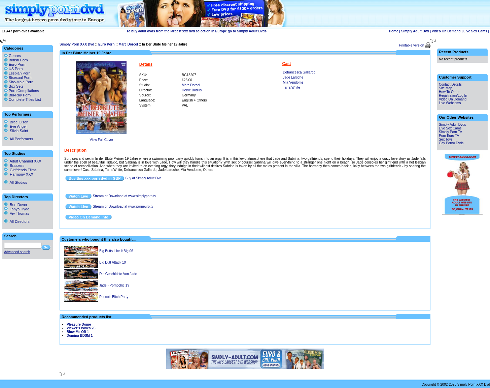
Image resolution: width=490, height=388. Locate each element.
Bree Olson (16, 122)
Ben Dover (15, 205)
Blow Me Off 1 (78, 332)
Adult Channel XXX (22, 161)
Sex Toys (445, 139)
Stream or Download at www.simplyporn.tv (124, 196)
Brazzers (14, 165)
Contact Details (450, 84)
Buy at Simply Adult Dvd (144, 178)
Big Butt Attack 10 (112, 262)
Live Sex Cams (475, 31)
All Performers (18, 139)
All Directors (17, 221)
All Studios (15, 182)
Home (393, 31)
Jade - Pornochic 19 (114, 285)
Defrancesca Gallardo (299, 72)
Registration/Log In (453, 95)
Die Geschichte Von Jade (118, 274)
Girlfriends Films (20, 170)
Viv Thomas (16, 213)
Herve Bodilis (192, 90)
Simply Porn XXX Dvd (77, 44)
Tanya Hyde (16, 209)
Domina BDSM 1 (80, 335)
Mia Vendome (293, 82)
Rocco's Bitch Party (113, 297)
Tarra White (291, 87)
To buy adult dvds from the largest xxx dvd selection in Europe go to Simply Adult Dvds (197, 31)
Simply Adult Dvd (415, 31)
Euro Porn (106, 44)
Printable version (412, 45)
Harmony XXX (18, 174)
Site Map (445, 88)
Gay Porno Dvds (451, 143)
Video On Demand (446, 31)
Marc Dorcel (128, 44)
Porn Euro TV (449, 136)
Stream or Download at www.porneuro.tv (123, 206)
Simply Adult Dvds (452, 124)
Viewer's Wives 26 (81, 328)
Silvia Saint (16, 131)
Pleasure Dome (79, 324)
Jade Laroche (293, 77)
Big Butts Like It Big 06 (116, 251)
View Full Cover (101, 140)
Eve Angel (15, 126)
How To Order (449, 92)
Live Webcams (450, 103)
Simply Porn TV (450, 132)
